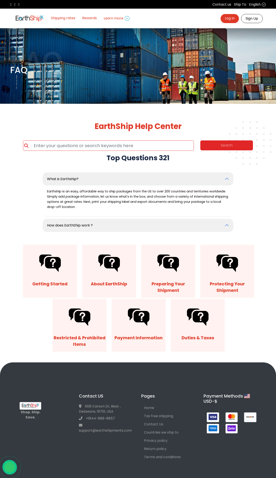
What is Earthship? (62, 178)
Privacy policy (156, 440)
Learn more (117, 18)
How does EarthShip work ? (70, 225)
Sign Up (252, 18)
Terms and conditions (162, 456)
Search (227, 145)
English (257, 4)
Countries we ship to (161, 432)
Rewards (89, 18)
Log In (230, 18)
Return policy (155, 448)
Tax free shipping (158, 416)
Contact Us (153, 424)
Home (149, 407)
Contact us (221, 4)
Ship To (240, 4)
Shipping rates (63, 18)
